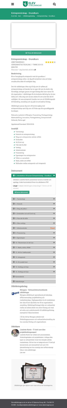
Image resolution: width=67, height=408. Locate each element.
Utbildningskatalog (29, 16)
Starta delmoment (21, 192)
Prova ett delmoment (33, 53)
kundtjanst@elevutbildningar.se (27, 405)
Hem (19, 16)
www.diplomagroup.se (46, 405)
